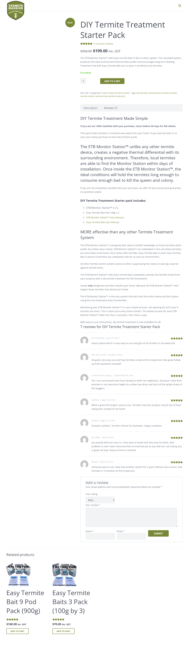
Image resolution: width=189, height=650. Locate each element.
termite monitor (122, 92)
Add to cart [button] (17, 631)
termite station (87, 96)
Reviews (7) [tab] (110, 108)
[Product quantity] (83, 81)
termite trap (101, 96)
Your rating (91, 493)
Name (89, 531)
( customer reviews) (103, 43)
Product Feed (107, 92)
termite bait (142, 92)
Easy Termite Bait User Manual (102, 222)
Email (121, 531)
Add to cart (112, 81)
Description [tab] (91, 108)
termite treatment (116, 96)
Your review (92, 505)
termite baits (155, 92)
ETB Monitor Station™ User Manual (105, 217)
